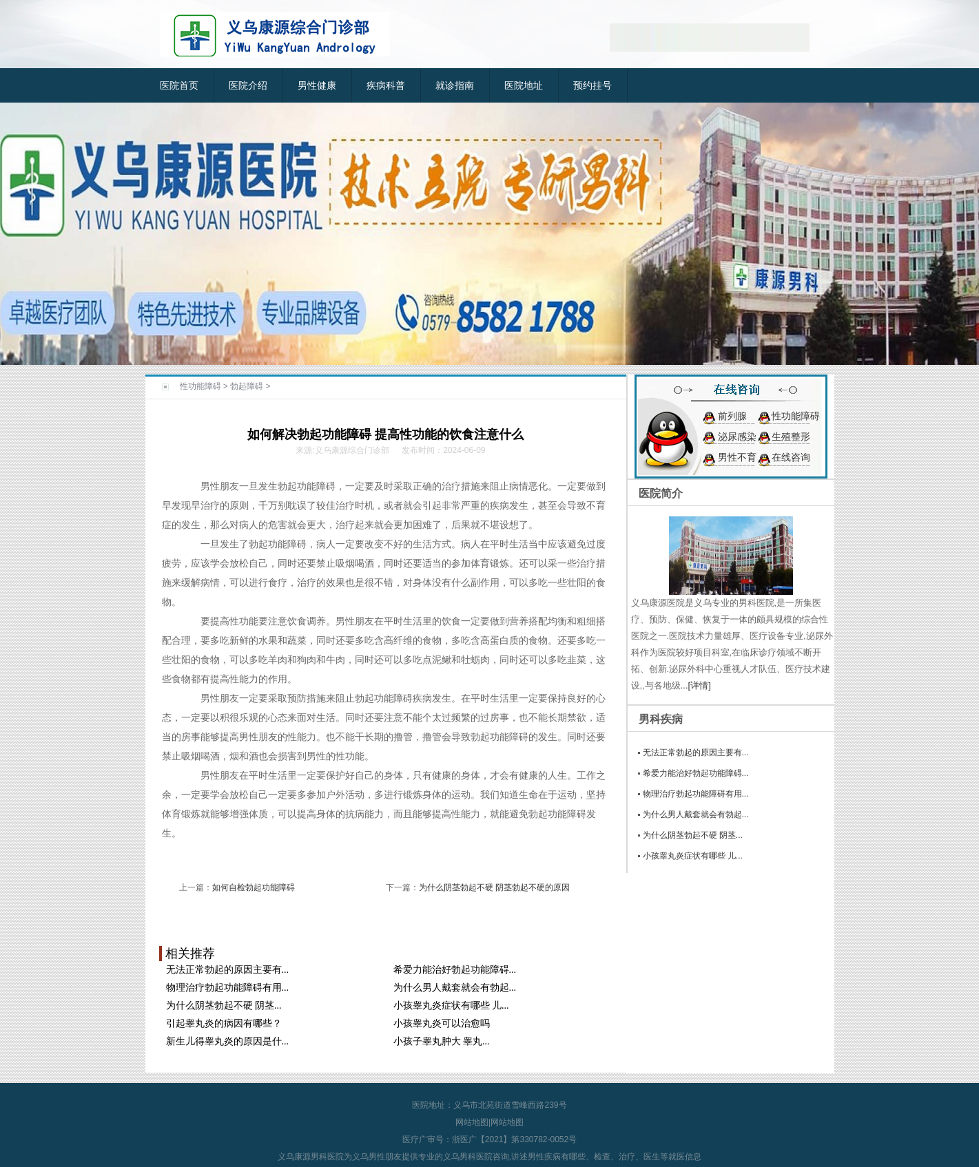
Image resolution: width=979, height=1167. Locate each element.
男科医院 (327, 1156)
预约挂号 (592, 85)
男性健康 (317, 85)
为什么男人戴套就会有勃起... (455, 987)
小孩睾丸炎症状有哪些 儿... (451, 1005)
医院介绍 (248, 85)
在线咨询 (791, 457)
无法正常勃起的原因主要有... (227, 969)
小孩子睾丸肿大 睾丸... (441, 1041)
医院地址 (523, 85)
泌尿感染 (737, 436)
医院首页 (179, 85)
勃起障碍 (246, 386)
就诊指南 (454, 85)
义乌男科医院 (468, 1156)
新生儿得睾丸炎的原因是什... (227, 1041)
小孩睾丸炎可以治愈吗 (441, 1023)
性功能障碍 (200, 386)
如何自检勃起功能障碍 (253, 887)
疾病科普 (386, 85)
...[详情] (696, 685)
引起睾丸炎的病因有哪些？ (224, 1023)
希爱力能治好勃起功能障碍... (455, 969)
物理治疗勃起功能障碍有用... (227, 987)
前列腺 (732, 415)
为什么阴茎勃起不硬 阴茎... (224, 1005)
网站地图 (471, 1122)
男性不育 (737, 457)
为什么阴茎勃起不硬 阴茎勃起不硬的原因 (494, 887)
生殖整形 (791, 436)
